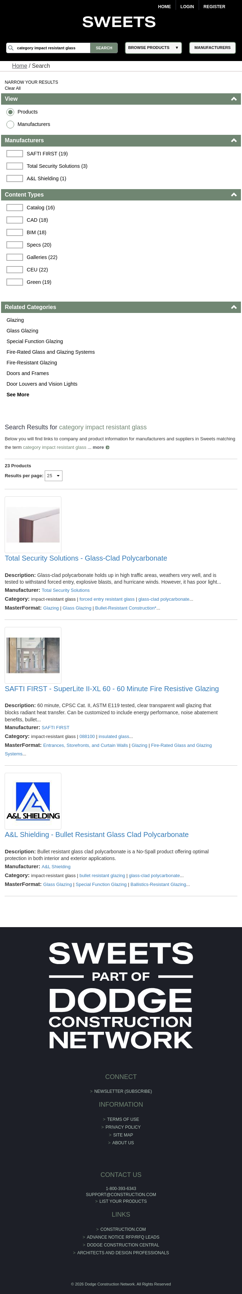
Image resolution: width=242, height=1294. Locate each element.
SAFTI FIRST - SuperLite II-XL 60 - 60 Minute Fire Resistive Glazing (112, 689)
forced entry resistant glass (106, 599)
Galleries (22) (42, 257)
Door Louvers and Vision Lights (41, 384)
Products (27, 112)
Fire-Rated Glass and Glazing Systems (50, 352)
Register (214, 6)
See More (17, 394)
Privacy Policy (123, 1127)
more (98, 447)
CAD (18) (37, 220)
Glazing (15, 320)
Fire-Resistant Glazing (31, 362)
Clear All (13, 88)
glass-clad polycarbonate (163, 599)
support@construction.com (121, 1194)
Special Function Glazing (34, 341)
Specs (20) (39, 245)
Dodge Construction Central (123, 1245)
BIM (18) (36, 232)
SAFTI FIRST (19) (47, 153)
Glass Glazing (22, 331)
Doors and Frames (27, 373)
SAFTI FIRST (56, 727)
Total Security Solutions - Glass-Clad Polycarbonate (86, 558)
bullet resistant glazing (102, 875)
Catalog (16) (41, 207)
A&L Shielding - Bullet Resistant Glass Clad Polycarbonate (96, 834)
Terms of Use (123, 1119)
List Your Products (123, 1201)
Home (164, 6)
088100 (87, 736)
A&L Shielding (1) (46, 178)
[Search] (62, 48)
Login (187, 6)
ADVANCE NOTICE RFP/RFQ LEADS (123, 1237)
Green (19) (39, 282)
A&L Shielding (56, 866)
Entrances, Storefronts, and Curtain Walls (85, 745)
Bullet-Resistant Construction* (125, 608)
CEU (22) (37, 269)
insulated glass (114, 736)
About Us (123, 1142)
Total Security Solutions (66, 590)
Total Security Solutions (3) (57, 166)
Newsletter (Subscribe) (123, 1091)
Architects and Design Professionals (123, 1252)
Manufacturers (33, 124)
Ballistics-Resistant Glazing (158, 884)
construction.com (123, 1229)
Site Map (123, 1135)
